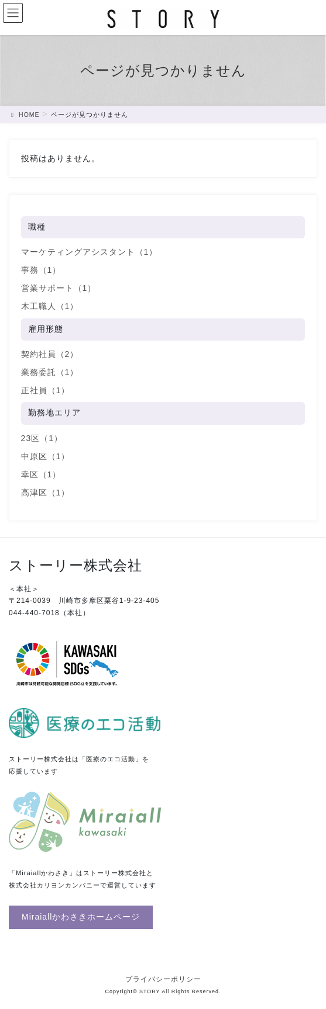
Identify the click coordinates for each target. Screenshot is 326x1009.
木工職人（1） (50, 306)
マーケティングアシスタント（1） (89, 251)
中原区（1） (45, 456)
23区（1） (42, 438)
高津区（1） (45, 492)
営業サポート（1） (59, 288)
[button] (81, 917)
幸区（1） (41, 474)
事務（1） (41, 270)
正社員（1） (45, 390)
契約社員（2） (50, 354)
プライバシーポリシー (163, 979)
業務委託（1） (50, 372)
